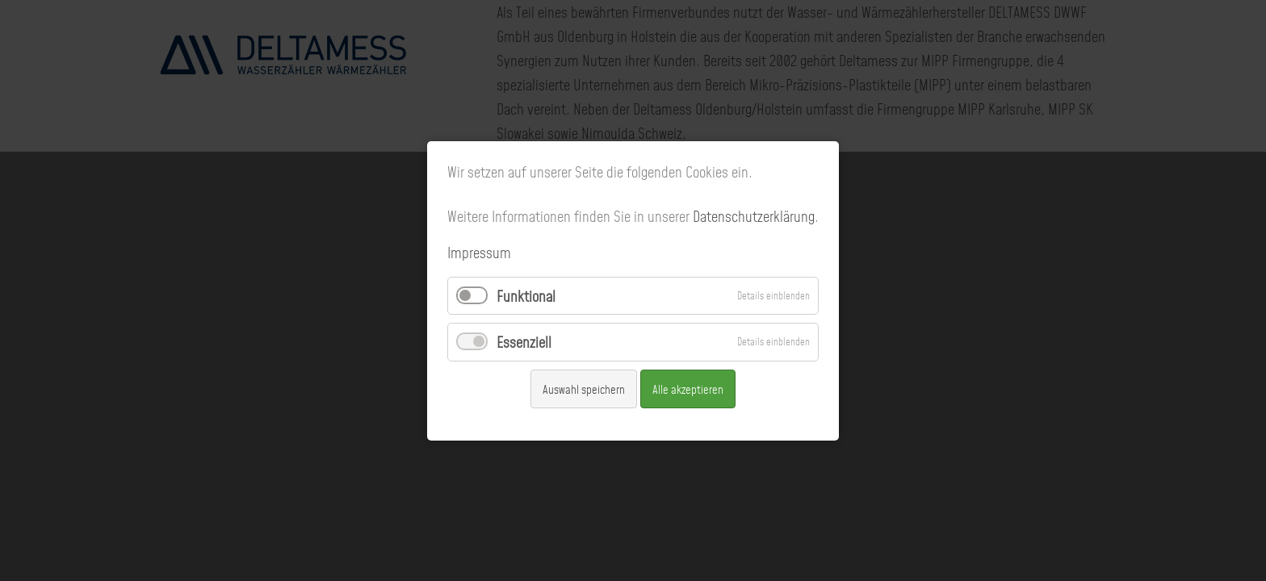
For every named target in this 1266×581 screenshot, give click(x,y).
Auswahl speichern (584, 388)
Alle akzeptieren (687, 388)
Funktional (526, 295)
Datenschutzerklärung (754, 216)
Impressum (479, 252)
